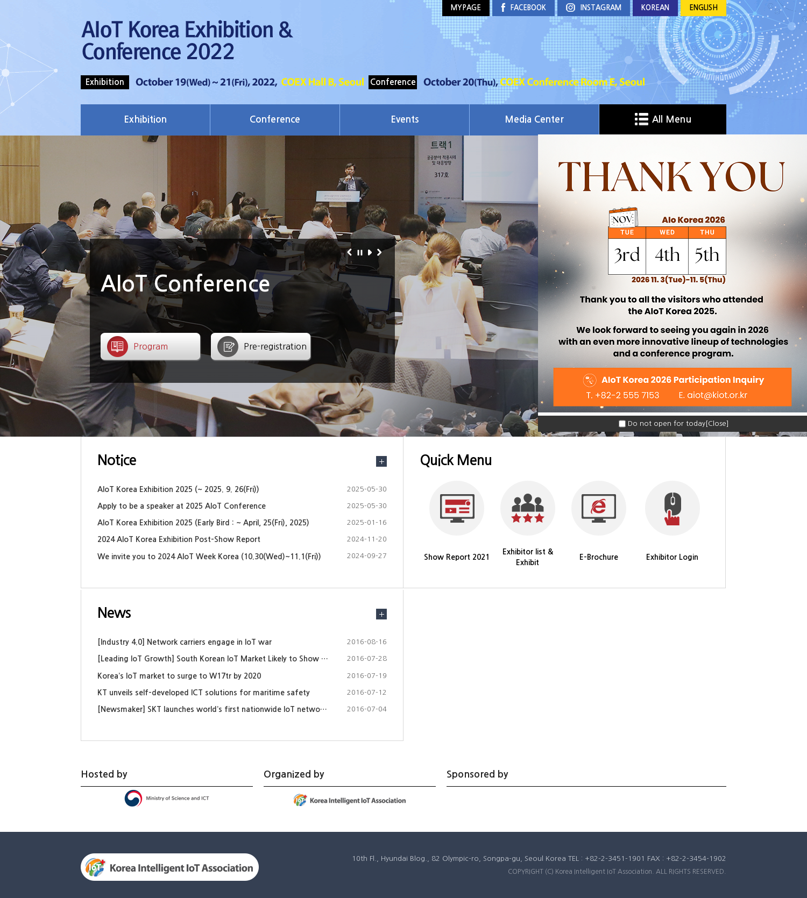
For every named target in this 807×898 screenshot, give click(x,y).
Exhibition (145, 119)
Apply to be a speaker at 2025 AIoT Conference (181, 506)
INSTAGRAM (593, 8)
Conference (275, 119)
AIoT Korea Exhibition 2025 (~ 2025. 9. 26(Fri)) (178, 489)
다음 (381, 252)
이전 (351, 252)
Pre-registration (275, 346)
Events (405, 119)
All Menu (663, 119)
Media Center (534, 119)
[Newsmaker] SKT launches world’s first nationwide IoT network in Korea (227, 709)
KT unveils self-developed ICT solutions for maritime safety (203, 692)
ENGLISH (703, 7)
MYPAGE (466, 7)
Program (150, 346)
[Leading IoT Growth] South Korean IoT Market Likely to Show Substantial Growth (243, 658)
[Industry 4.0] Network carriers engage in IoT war (184, 642)
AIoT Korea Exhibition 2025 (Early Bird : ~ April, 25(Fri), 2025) (203, 522)
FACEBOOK (523, 8)
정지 (361, 252)
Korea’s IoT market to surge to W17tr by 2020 (179, 676)
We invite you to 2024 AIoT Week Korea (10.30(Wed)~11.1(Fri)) (209, 556)
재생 (371, 252)
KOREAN (655, 7)
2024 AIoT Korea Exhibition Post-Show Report (178, 539)
